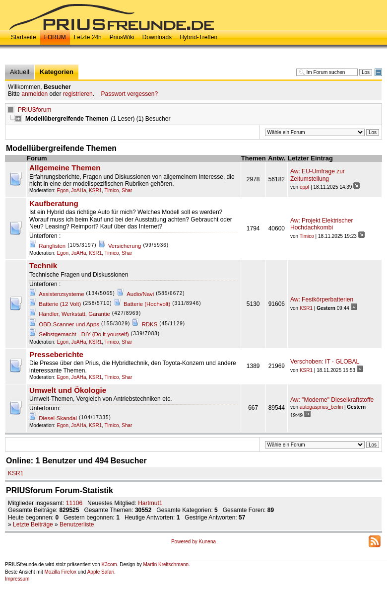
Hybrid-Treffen (198, 37)
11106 (74, 503)
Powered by (185, 541)
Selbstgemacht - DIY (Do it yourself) (84, 334)
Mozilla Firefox (60, 572)
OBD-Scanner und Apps (69, 324)
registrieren (78, 93)
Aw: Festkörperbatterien (321, 299)
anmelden (34, 93)
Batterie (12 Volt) (60, 304)
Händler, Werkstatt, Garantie (74, 314)
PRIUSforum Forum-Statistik (59, 490)
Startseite (23, 37)
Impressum (17, 579)
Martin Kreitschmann (166, 564)
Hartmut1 (150, 503)
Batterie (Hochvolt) (147, 304)
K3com (109, 564)
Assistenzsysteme (61, 294)
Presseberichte (56, 354)
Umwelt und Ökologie (67, 390)
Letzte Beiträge (33, 524)
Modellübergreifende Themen (61, 148)
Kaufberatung (53, 203)
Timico (112, 190)
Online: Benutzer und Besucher (76, 460)
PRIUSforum (34, 109)
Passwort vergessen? (129, 93)
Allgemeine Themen (64, 167)
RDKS (150, 324)
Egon (62, 190)
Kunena (207, 541)
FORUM (55, 37)
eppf (304, 187)
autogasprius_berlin (321, 407)
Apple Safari (100, 572)
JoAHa (78, 190)
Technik (43, 265)
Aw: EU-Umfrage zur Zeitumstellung (317, 175)
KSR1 (95, 190)
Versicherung (124, 246)
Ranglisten (52, 246)
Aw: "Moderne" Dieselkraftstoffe (332, 399)
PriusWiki (122, 37)
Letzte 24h (88, 37)
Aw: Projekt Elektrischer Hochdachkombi (321, 224)
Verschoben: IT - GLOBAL (324, 361)
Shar (127, 190)
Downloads (157, 37)
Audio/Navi (140, 294)
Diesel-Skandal (58, 418)
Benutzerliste (77, 524)
